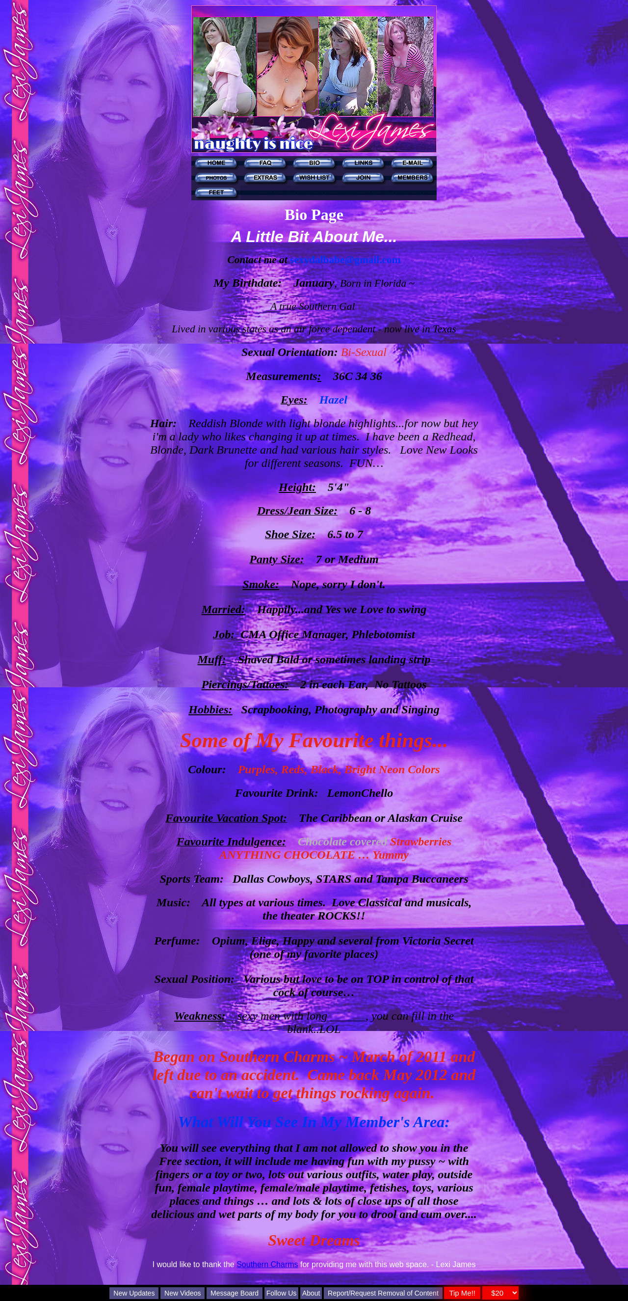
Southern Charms (267, 1264)
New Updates (134, 1293)
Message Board (234, 1293)
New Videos (182, 1293)
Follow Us (281, 1293)
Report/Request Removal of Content (383, 1293)
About (311, 1293)
